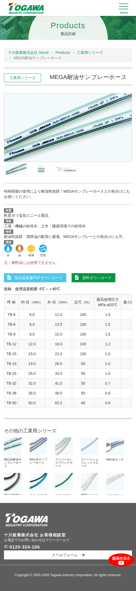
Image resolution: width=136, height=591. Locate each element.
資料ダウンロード (93, 278)
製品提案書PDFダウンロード (35, 278)
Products (62, 52)
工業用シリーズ (90, 52)
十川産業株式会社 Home (28, 52)
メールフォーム (68, 555)
